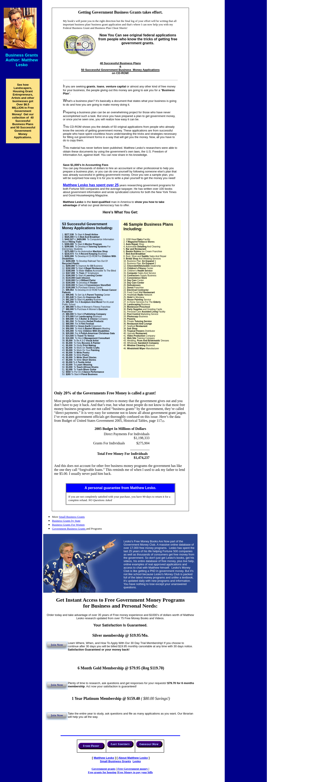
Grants (115, 761)
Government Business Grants (69, 528)
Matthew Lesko (104, 757)
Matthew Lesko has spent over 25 (91, 185)
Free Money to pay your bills (135, 772)
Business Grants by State (66, 520)
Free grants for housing (102, 772)
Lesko (137, 761)
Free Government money (133, 768)
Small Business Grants (72, 516)
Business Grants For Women (68, 524)
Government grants (103, 768)
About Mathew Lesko (133, 757)
